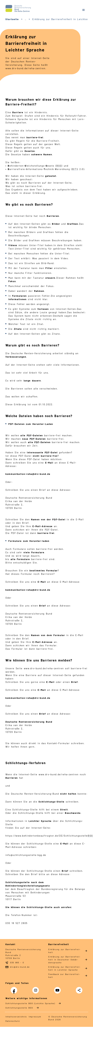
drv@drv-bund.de (20, 967)
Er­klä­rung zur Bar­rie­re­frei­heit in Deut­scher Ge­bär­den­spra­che (64, 959)
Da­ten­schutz (12, 1021)
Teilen (79, 990)
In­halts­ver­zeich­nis (16, 1016)
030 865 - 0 (17, 962)
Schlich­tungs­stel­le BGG (19, 1008)
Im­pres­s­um (35, 1016)
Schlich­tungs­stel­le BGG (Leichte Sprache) (30, 1003)
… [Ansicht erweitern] (25, 19)
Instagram (36, 989)
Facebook (14, 989)
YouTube (58, 989)
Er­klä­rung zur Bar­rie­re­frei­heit (64, 950)
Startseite (12, 19)
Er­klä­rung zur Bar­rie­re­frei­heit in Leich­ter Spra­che (64, 968)
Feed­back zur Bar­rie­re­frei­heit (64, 975)
